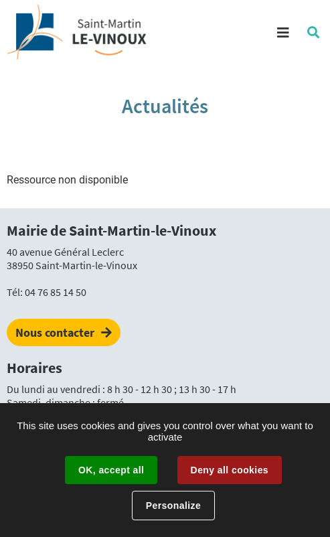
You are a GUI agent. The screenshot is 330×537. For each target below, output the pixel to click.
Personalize (173, 505)
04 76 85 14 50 (55, 292)
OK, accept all (111, 470)
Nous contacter (54, 332)
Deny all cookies (229, 470)
